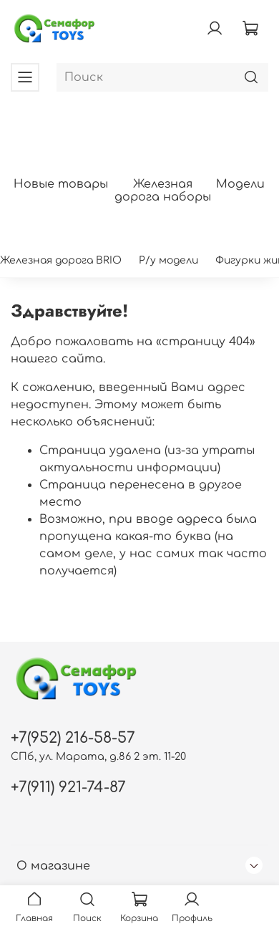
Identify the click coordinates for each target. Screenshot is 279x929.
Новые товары (61, 184)
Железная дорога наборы (162, 191)
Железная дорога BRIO (61, 260)
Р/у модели (168, 260)
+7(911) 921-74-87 (68, 787)
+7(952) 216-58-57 (73, 738)
